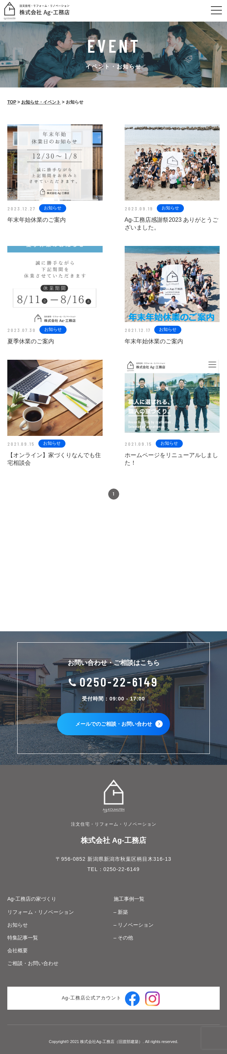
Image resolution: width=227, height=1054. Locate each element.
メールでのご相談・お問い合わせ (119, 724)
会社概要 (17, 950)
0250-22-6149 (119, 681)
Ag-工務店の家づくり (31, 899)
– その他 (123, 938)
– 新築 (121, 912)
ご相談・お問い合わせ (32, 963)
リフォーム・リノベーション (40, 912)
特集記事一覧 (22, 938)
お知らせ (17, 925)
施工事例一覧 (129, 899)
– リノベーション (134, 925)
